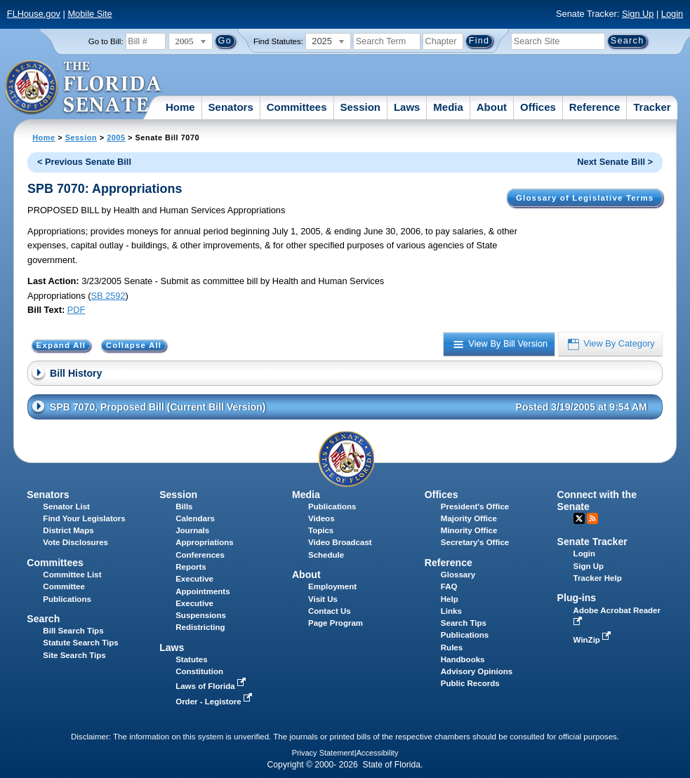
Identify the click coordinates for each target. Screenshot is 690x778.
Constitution (199, 671)
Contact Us (329, 611)
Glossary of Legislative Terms (584, 198)
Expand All (61, 346)
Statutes (191, 659)
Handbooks (463, 659)
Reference (595, 107)
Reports (190, 567)
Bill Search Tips (73, 630)
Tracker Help (597, 578)
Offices (538, 107)
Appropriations (204, 542)
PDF (76, 309)
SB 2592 (108, 295)
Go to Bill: (106, 41)
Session (360, 107)
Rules (452, 647)
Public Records (470, 683)
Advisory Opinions (476, 671)
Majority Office (469, 518)
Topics (320, 530)
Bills (183, 506)
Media (448, 107)
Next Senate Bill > (615, 161)
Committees (297, 107)
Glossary (458, 574)
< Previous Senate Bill (84, 161)
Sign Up (638, 13)
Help (449, 599)
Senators (230, 107)
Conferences (200, 555)
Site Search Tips (74, 655)
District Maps (68, 530)
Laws (407, 107)
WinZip (593, 640)
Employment (332, 586)
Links (451, 611)
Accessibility (378, 753)
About (492, 107)
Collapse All (133, 346)
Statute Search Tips (80, 642)
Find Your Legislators (84, 518)
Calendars (195, 518)
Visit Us (323, 599)
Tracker (651, 107)
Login (672, 13)
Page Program (335, 623)
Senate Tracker (592, 541)
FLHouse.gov (33, 13)
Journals (192, 530)
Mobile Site (89, 13)
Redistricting (200, 627)
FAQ (449, 586)
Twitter (579, 518)
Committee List (72, 574)
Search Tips (463, 623)
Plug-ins (577, 597)
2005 (116, 137)
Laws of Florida (211, 686)
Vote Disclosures (75, 542)
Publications (332, 506)
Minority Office (469, 530)
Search (43, 618)
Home (180, 107)
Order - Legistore (215, 701)
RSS (592, 518)
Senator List (66, 506)
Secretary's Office (475, 542)
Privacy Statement (323, 753)
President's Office (475, 506)
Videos (321, 518)
